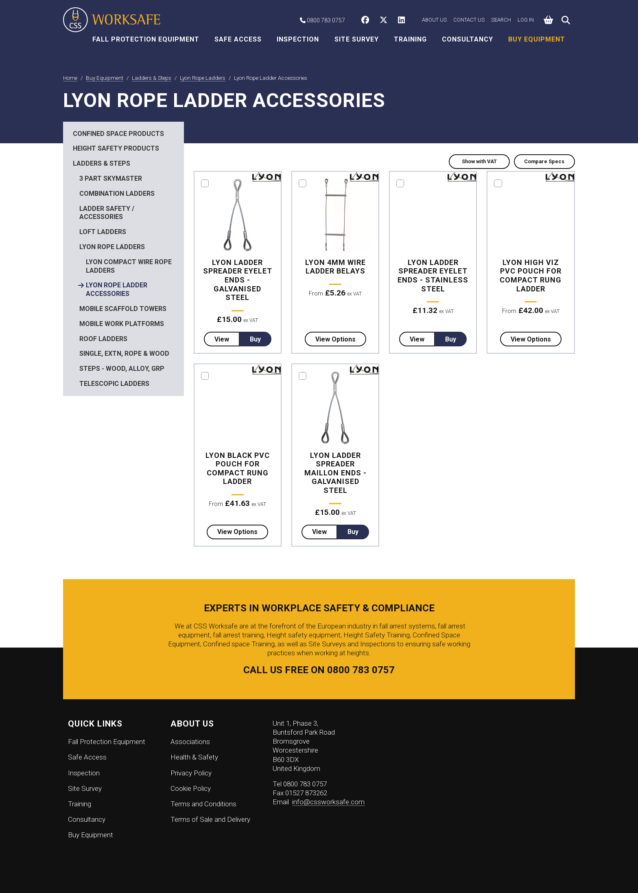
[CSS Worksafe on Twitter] (385, 21)
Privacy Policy (191, 773)
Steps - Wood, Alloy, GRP (121, 368)
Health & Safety (194, 757)
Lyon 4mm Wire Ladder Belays (335, 267)
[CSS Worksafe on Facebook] (367, 21)
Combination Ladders (117, 193)
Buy (255, 339)
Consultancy (467, 39)
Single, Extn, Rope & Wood (124, 353)
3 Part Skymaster (110, 178)
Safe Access (238, 39)
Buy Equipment (536, 39)
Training (410, 39)
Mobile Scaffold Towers (122, 309)
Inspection (298, 39)
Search (501, 20)
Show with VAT (479, 161)
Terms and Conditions (203, 804)
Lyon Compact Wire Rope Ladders (129, 266)
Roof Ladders (103, 339)
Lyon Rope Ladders (112, 247)
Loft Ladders (102, 232)
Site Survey (356, 39)
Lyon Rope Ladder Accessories (116, 289)
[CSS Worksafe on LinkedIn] (403, 21)
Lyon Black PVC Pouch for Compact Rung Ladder (237, 468)
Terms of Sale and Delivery (210, 819)
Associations (190, 742)
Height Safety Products (116, 148)
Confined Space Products (118, 134)
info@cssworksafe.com (328, 802)
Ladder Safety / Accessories (106, 213)
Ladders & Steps (101, 163)
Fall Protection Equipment (145, 39)
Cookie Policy (190, 788)
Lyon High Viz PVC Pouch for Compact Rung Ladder (531, 275)
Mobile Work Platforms (121, 324)
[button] (549, 20)
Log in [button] (526, 20)
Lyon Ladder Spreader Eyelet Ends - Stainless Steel (433, 275)
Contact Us (469, 20)
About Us (434, 20)
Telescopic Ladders (114, 383)
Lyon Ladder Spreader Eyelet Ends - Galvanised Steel (237, 280)
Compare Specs (544, 161)
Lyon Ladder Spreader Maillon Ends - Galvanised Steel (335, 473)
